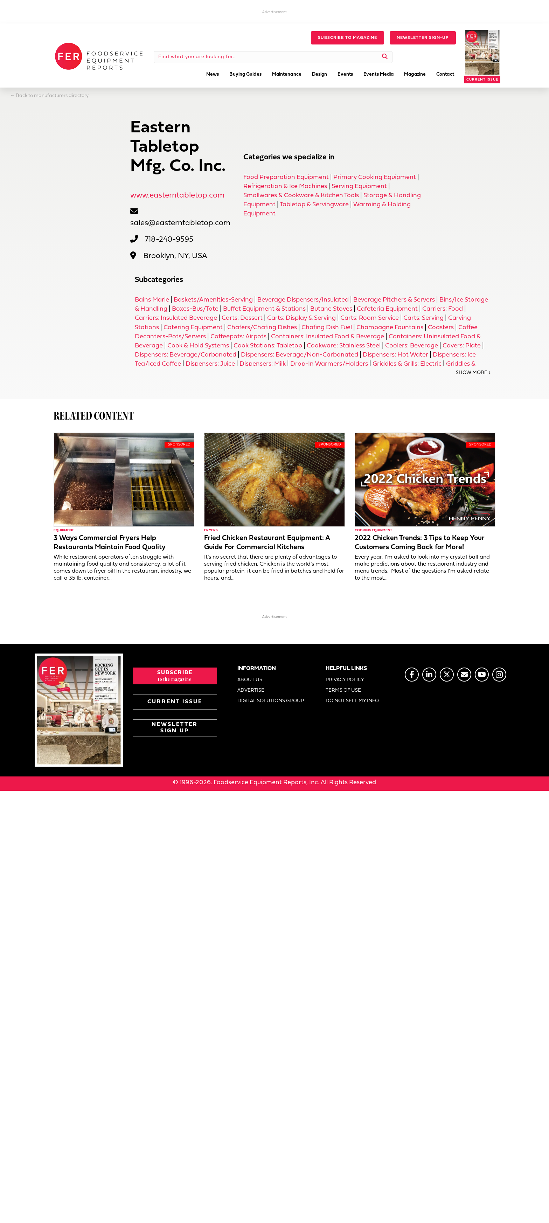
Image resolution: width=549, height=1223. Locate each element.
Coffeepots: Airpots (238, 336)
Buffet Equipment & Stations (264, 309)
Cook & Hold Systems (198, 346)
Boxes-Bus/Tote (195, 309)
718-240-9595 (169, 240)
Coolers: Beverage (411, 346)
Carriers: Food (442, 309)
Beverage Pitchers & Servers (394, 300)
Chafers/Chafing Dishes (262, 327)
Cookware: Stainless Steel (344, 346)
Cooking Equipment (373, 531)
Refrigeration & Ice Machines (285, 186)
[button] (347, 37)
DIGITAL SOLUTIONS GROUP (270, 701)
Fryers (211, 531)
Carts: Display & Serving (301, 318)
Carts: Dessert (242, 318)
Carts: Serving (423, 318)
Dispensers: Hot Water (395, 355)
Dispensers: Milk (262, 364)
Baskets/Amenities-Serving (213, 300)
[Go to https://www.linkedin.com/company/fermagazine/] (429, 675)
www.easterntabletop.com (177, 196)
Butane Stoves (331, 309)
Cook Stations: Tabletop (268, 346)
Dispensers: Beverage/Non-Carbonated (299, 355)
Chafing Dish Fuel (326, 327)
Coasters (441, 327)
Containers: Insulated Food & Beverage (327, 336)
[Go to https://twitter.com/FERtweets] (447, 675)
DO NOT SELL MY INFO (352, 701)
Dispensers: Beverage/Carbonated (185, 355)
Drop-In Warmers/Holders (329, 364)
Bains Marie (152, 300)
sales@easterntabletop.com (180, 223)
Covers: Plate (462, 346)
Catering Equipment (193, 327)
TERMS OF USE (343, 690)
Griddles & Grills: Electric (407, 364)
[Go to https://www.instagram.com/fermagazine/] (499, 675)
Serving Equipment (359, 186)
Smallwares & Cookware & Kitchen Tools (301, 195)
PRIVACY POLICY (345, 680)
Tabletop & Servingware (314, 204)
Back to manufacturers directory (52, 95)
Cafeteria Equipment (387, 309)
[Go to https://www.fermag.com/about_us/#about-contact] (464, 675)
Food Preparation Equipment (286, 177)
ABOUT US (249, 680)
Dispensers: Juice (210, 364)
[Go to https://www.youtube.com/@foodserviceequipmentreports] (482, 675)
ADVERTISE (250, 690)
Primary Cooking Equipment (374, 177)
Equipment (64, 531)
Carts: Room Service (369, 318)
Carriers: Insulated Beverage (176, 318)
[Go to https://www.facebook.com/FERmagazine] (412, 675)
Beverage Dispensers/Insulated (303, 300)
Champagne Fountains (389, 327)
